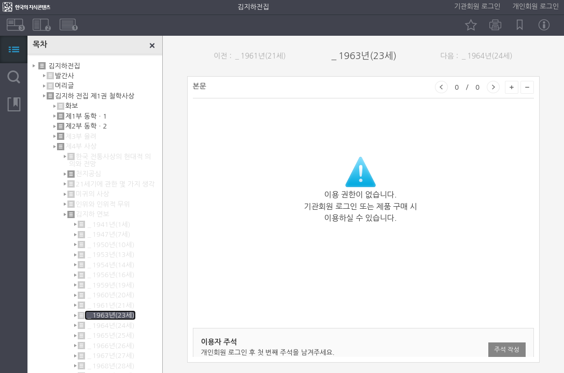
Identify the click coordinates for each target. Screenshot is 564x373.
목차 (13, 49)
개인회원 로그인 (536, 6)
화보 (71, 106)
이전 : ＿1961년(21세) (250, 56)
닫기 (152, 45)
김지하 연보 (92, 214)
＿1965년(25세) (110, 335)
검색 (13, 77)
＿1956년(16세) (110, 274)
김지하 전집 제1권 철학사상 (94, 96)
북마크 (519, 25)
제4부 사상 (80, 146)
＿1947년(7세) (108, 234)
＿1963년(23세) (110, 315)
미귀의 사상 (92, 194)
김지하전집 (64, 65)
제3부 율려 (80, 136)
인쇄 (495, 25)
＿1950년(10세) (110, 244)
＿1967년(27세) (110, 355)
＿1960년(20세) (110, 295)
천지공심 (88, 173)
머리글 (64, 85)
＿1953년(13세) (110, 254)
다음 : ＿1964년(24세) (477, 56)
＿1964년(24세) (110, 325)
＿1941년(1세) (108, 224)
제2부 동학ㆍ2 (86, 126)
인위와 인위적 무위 (103, 204)
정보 (544, 25)
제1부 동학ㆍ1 (86, 116)
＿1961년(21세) (110, 305)
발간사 (64, 76)
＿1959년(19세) (110, 285)
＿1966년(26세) (110, 345)
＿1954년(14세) (110, 265)
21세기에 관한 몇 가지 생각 (115, 184)
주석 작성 (506, 350)
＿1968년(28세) (110, 366)
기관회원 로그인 (477, 6)
